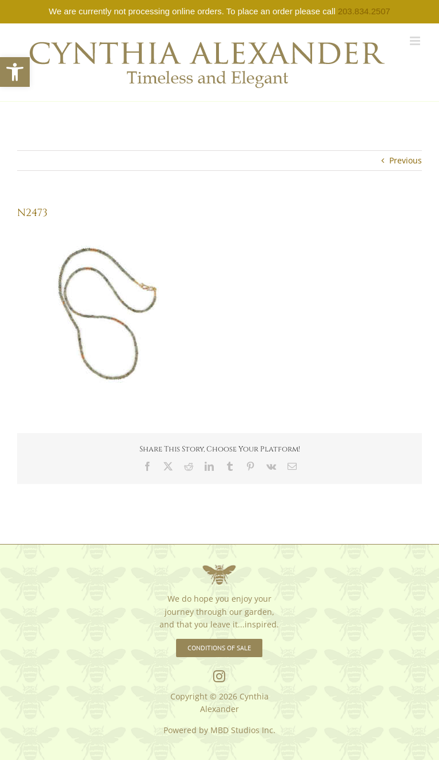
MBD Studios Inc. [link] (243, 730)
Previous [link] (405, 160)
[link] (15, 72)
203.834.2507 (364, 11)
